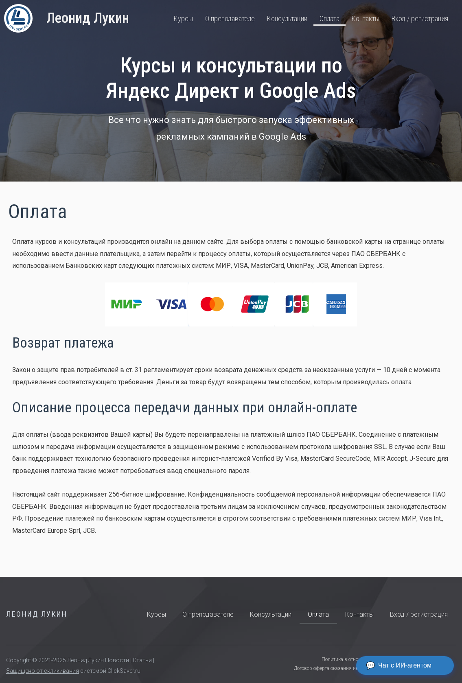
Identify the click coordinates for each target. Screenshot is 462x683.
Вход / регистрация (420, 18)
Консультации (287, 18)
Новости (117, 660)
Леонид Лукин (87, 18)
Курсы (183, 18)
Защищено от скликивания (42, 671)
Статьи (142, 660)
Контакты (365, 18)
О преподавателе (230, 18)
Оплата (329, 18)
